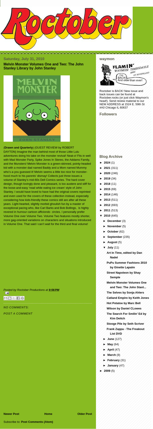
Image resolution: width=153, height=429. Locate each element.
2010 (107, 215)
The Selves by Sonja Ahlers (125, 292)
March (112, 355)
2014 (107, 194)
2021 (107, 168)
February (113, 360)
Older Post (84, 414)
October (113, 231)
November (114, 226)
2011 (107, 210)
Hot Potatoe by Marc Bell (123, 303)
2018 (107, 183)
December (114, 221)
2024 (107, 162)
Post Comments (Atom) (37, 421)
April (111, 349)
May (110, 344)
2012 (107, 205)
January (113, 365)
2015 (107, 189)
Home (48, 414)
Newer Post (11, 414)
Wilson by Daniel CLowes (124, 308)
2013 (107, 199)
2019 (107, 178)
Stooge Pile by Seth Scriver (125, 323)
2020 (107, 173)
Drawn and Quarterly (18, 147)
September (115, 236)
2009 (107, 370)
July (110, 247)
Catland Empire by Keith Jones (128, 297)
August (112, 242)
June (111, 339)
